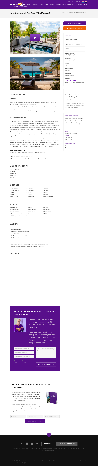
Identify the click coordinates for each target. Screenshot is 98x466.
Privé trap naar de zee (17, 216)
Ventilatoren (14, 175)
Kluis (12, 177)
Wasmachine (14, 196)
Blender (46, 188)
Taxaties (58, 4)
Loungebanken (15, 211)
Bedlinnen (30, 188)
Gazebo (46, 207)
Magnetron (47, 192)
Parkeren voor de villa (16, 214)
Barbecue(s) (14, 171)
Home (63, 12)
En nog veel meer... (49, 196)
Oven (12, 194)
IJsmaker (30, 192)
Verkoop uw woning (81, 4)
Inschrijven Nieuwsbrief (66, 443)
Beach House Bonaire (47, 461)
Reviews (39, 461)
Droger (46, 190)
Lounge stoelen (32, 209)
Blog (35, 461)
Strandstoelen (15, 207)
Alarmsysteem (15, 188)
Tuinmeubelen (31, 211)
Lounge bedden (15, 209)
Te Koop (35, 4)
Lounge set (47, 209)
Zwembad (30, 214)
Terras (29, 216)
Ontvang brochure (70, 145)
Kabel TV (13, 173)
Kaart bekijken (28, 156)
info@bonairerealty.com (71, 133)
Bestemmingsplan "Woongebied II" (37, 159)
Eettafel (30, 207)
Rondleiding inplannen (71, 148)
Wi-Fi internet (31, 196)
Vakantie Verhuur (67, 4)
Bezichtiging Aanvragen (75, 28)
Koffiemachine (15, 190)
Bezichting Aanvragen (46, 364)
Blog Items (47, 443)
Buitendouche (47, 211)
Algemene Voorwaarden (18, 463)
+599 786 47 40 (68, 137)
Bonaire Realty (23, 461)
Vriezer (13, 192)
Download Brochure (75, 23)
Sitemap (82, 461)
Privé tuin (46, 214)
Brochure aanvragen (35, 421)
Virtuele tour (17, 361)
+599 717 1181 (68, 139)
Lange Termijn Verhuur (47, 4)
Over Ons (30, 461)
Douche (46, 194)
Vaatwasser (31, 190)
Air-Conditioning (15, 169)
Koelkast (30, 194)
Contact (77, 1)
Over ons (70, 1)
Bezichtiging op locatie (27, 361)
